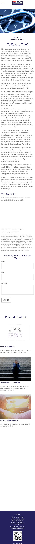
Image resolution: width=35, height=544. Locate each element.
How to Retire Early (7, 347)
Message (4, 283)
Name (3, 261)
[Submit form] (6, 300)
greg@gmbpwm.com (17, 528)
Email (3, 272)
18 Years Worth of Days (9, 420)
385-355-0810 (19, 517)
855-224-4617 (20, 519)
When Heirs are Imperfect (10, 382)
